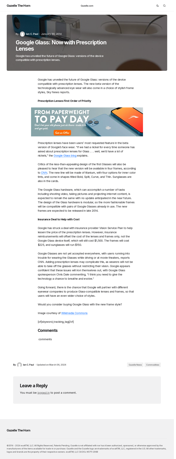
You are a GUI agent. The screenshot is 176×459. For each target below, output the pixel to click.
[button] (157, 5)
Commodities (152, 364)
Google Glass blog (65, 155)
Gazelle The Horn (18, 5)
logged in (43, 392)
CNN (44, 172)
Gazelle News (135, 364)
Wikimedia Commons (74, 313)
